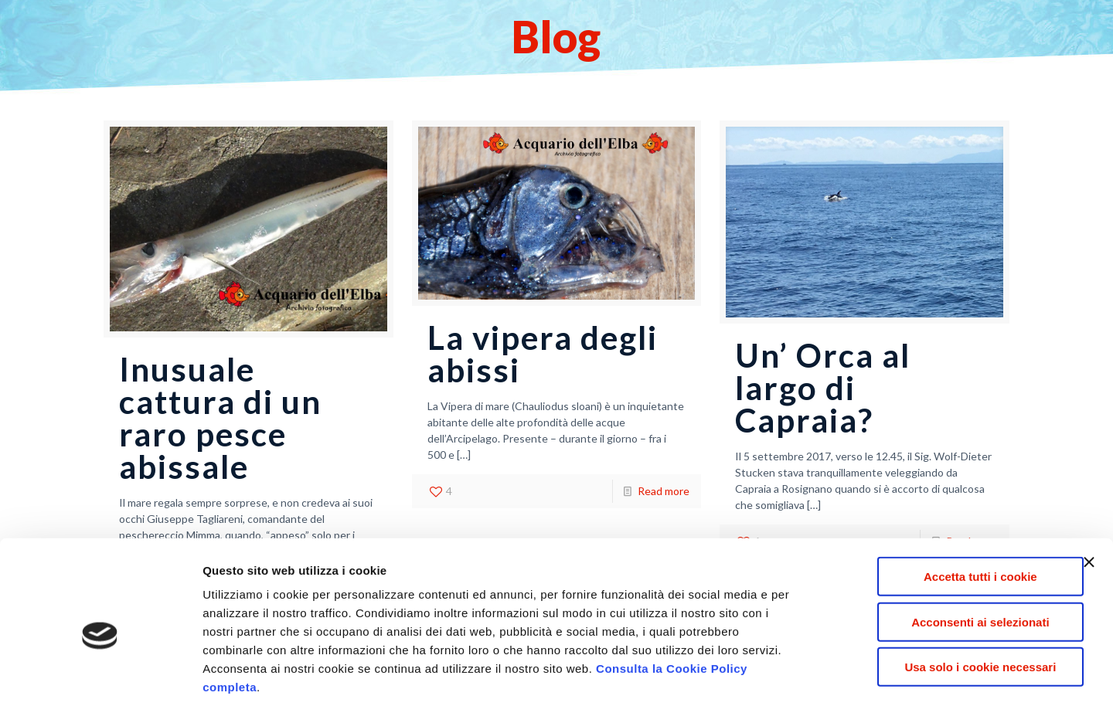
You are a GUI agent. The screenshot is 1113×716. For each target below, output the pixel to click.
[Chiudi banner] (1089, 498)
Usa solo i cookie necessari (944, 602)
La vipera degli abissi (542, 353)
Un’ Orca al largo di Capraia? (822, 387)
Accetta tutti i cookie (945, 512)
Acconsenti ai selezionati (944, 558)
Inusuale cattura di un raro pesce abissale (220, 418)
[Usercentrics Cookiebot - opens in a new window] (100, 685)
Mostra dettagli (821, 685)
